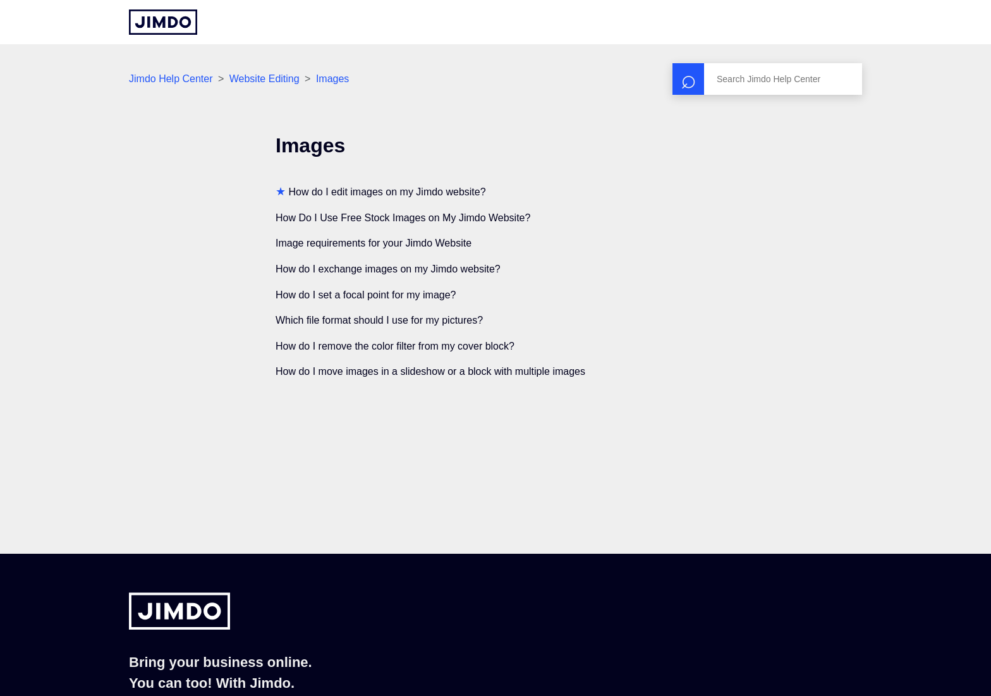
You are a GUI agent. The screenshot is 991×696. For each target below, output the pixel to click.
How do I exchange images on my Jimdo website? (388, 269)
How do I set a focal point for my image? (366, 295)
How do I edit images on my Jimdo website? (386, 191)
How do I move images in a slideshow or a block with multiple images (430, 371)
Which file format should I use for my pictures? (379, 320)
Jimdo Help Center (171, 78)
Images (332, 78)
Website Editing (264, 78)
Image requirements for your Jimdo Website (373, 243)
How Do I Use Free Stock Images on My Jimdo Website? (403, 217)
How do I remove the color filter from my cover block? (395, 346)
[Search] (767, 79)
